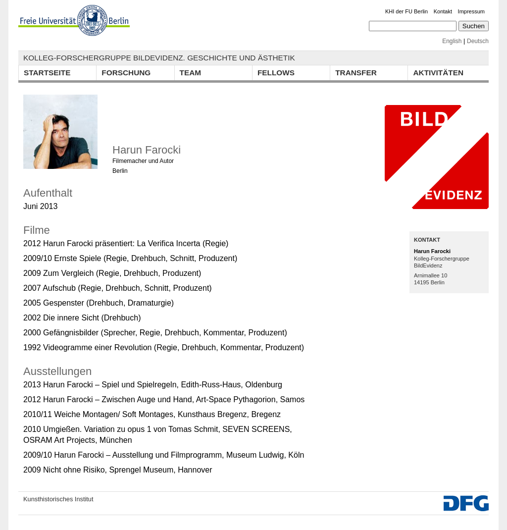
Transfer (356, 72)
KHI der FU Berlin (406, 11)
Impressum (471, 11)
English (451, 41)
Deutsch (478, 41)
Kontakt (443, 11)
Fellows (276, 72)
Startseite (47, 72)
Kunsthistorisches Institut (58, 499)
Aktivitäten (438, 72)
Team (191, 72)
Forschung (126, 72)
